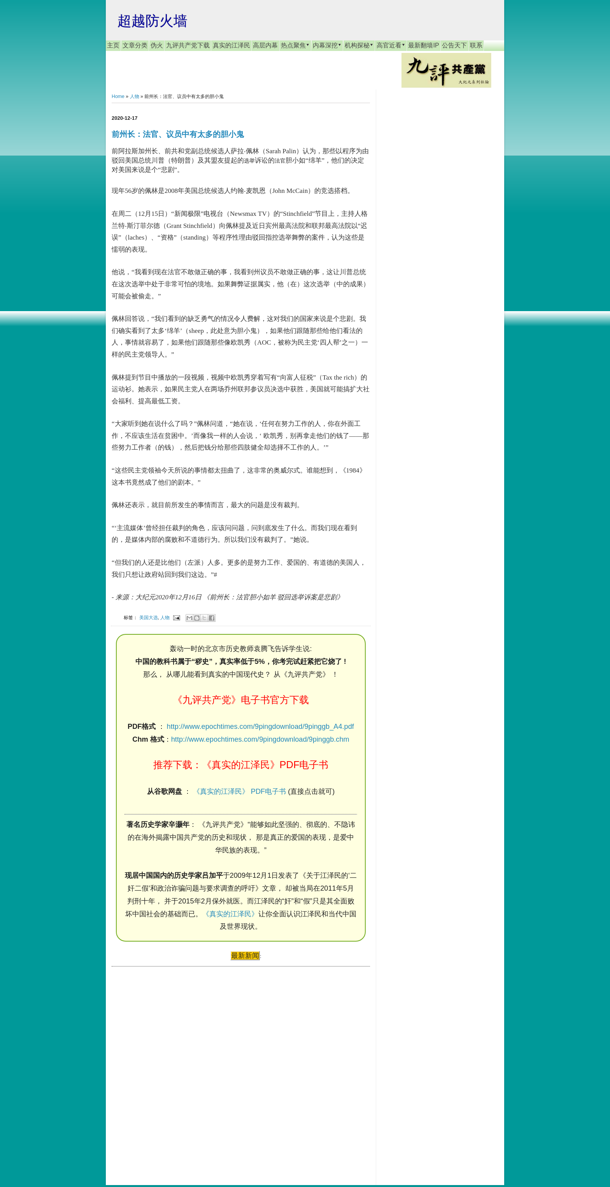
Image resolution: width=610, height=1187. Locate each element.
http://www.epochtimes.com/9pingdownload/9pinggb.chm (260, 739)
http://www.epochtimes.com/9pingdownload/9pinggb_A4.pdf (260, 726)
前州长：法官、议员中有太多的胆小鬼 (178, 134)
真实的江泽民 (231, 45)
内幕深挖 (327, 45)
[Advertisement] (170, 1068)
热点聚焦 (295, 45)
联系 (476, 45)
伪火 (157, 45)
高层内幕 (265, 45)
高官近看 (391, 45)
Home (118, 96)
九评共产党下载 (188, 45)
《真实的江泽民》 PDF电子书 (239, 791)
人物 (134, 96)
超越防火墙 (152, 21)
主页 (113, 45)
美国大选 (148, 617)
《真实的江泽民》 (230, 914)
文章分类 (135, 45)
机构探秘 (359, 45)
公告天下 (454, 45)
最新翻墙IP (423, 45)
